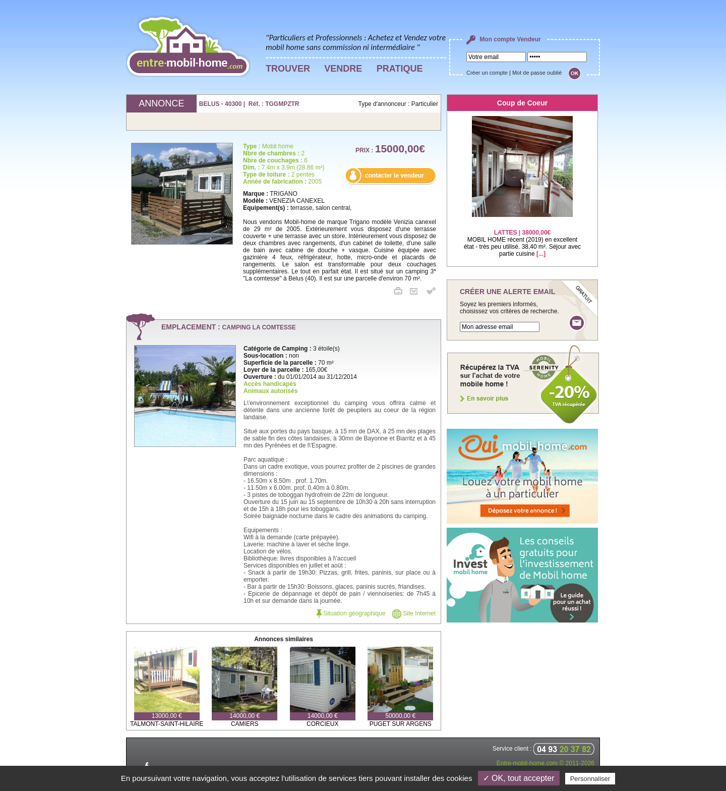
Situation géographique (351, 613)
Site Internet (414, 613)
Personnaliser (590, 778)
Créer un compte (487, 73)
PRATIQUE (400, 69)
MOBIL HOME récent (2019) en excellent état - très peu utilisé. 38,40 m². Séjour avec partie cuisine (522, 236)
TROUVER (288, 69)
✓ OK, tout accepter (519, 778)
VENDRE (343, 69)
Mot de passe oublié (537, 73)
